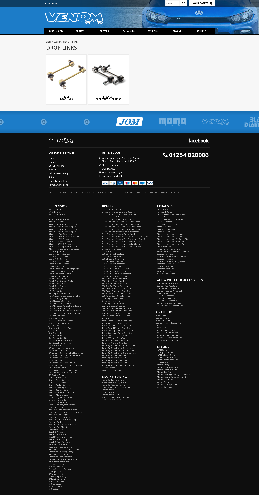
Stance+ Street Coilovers (59, 380)
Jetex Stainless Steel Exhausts (170, 219)
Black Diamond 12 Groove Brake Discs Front (121, 226)
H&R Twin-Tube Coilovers (60, 308)
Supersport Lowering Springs (61, 451)
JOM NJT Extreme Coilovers (61, 320)
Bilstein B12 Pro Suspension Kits (62, 234)
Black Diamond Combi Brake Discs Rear (119, 214)
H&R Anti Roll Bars (57, 315)
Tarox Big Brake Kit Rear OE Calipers (118, 365)
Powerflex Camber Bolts (59, 417)
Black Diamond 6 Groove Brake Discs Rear (120, 224)
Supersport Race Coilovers (60, 447)
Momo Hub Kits (164, 372)
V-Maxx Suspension (57, 464)
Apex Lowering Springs (59, 219)
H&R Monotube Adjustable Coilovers (65, 306)
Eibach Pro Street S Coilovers (61, 273)
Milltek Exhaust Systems (167, 229)
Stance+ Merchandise (58, 395)
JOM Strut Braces (56, 330)
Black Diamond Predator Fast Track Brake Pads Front (125, 236)
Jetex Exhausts (163, 209)
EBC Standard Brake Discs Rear (115, 271)
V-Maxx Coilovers (56, 466)
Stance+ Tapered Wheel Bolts (170, 291)
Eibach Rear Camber (58, 286)
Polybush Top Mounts (58, 427)
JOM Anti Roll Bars (56, 325)
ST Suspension (55, 471)
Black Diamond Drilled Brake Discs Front (119, 217)
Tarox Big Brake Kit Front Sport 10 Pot (118, 350)
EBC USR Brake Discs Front (113, 254)
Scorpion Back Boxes (166, 259)
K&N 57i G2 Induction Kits (166, 332)
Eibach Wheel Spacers (166, 293)
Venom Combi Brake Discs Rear (116, 315)
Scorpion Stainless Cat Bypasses (171, 261)
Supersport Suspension (59, 444)
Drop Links (66, 78)
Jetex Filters (160, 315)
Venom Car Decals (165, 387)
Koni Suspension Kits (58, 338)
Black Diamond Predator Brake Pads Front (120, 231)
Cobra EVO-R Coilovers (59, 264)
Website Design (55, 192)
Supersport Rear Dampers (60, 456)
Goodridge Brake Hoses (112, 298)
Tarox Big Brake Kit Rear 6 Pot (115, 357)
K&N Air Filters (161, 327)
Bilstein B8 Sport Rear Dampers (62, 231)
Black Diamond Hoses (111, 249)
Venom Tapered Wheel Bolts (170, 305)
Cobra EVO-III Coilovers (59, 261)
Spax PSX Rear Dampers (59, 442)
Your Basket (202, 3)
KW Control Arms (56, 375)
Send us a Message (112, 172)
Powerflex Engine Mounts (113, 380)
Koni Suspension (56, 335)
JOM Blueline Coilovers (59, 323)
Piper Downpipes (164, 246)
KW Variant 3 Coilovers (58, 360)
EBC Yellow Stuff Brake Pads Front (117, 293)
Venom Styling (163, 382)
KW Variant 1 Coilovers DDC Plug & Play (66, 353)
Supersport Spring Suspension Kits (64, 449)
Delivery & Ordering (58, 173)
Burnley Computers (74, 192)
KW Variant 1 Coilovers (58, 350)
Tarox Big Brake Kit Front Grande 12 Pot (119, 353)
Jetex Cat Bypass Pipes (167, 224)
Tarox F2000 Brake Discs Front (115, 340)
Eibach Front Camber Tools (61, 281)
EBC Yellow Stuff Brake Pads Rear (116, 296)
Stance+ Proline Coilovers (60, 385)
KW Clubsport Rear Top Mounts (62, 372)
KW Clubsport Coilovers (59, 367)
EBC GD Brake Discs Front (113, 259)
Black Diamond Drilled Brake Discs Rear (119, 219)
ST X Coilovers (55, 484)
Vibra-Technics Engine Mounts (115, 397)
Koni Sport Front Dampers (60, 340)
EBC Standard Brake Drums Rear (116, 276)
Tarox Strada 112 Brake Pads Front (117, 320)
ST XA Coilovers (55, 486)
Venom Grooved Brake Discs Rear (117, 310)
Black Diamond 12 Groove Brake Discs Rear (121, 229)
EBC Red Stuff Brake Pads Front (115, 283)
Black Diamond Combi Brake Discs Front (119, 212)
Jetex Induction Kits (163, 320)
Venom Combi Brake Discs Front (116, 313)
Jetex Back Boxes (164, 212)
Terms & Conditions (58, 184)
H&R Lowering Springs (58, 298)
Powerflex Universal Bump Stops (63, 419)
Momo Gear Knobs (165, 379)
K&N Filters (160, 325)
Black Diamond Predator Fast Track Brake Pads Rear (125, 239)
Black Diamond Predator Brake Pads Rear (120, 234)
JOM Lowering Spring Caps (60, 328)
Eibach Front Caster (57, 283)
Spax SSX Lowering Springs (60, 437)
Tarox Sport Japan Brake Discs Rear (117, 333)
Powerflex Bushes (56, 407)
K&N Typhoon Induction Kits (167, 335)
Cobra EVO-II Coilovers (58, 259)
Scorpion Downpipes (166, 266)
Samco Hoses (108, 389)
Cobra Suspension (56, 251)
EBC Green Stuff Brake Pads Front (116, 288)
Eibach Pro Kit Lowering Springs (62, 271)
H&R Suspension (56, 291)
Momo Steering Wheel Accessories (172, 377)
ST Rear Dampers (56, 481)
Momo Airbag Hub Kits (167, 369)
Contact (52, 161)
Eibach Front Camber (58, 278)
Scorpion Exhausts (165, 254)
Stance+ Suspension (57, 377)
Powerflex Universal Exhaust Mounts (173, 251)
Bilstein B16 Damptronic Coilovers (63, 246)
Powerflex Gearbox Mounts (114, 385)
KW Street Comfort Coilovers (61, 348)
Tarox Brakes (107, 318)
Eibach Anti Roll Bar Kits (59, 276)
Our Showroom (56, 165)
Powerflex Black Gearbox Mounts (116, 387)
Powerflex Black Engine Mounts (116, 382)
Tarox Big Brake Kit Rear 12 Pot (115, 362)
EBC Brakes (107, 251)
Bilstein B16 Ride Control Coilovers (64, 249)
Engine (177, 31)
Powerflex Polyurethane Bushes (63, 409)
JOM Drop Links (55, 333)
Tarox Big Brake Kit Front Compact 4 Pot (119, 345)
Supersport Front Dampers (60, 454)
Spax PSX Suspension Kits (60, 434)
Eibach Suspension (57, 266)
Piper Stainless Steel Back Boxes (171, 236)
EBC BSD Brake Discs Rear (113, 266)
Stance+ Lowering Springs (60, 387)
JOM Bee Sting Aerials (166, 357)
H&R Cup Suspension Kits (60, 293)
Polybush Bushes (56, 422)
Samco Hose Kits (109, 392)
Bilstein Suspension (57, 221)
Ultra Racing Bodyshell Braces (62, 404)
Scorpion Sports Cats (166, 264)
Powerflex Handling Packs (60, 414)
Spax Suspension (56, 429)
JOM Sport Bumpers (166, 352)
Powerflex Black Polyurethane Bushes (65, 412)
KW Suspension (55, 345)
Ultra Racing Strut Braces (59, 402)
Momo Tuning (163, 364)
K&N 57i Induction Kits (165, 330)
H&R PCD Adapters (165, 295)
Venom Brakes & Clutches (113, 306)
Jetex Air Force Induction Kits (168, 323)
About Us (53, 158)
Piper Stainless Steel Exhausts (170, 234)
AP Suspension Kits (57, 214)
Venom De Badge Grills (167, 384)
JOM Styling (162, 350)
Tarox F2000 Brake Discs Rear (115, 343)
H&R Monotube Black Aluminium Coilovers (67, 313)
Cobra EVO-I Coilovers (58, 256)
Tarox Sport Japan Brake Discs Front (117, 330)
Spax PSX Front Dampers (59, 439)
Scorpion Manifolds (165, 268)
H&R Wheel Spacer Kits (167, 300)
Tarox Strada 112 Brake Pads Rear (116, 323)
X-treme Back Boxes (166, 273)
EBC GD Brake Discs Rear (113, 261)
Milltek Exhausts (164, 226)
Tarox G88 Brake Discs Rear (114, 338)
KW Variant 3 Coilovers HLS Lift (62, 362)
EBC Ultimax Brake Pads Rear (114, 281)
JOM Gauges (162, 362)
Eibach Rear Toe (56, 288)
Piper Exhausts (163, 231)
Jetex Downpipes (164, 221)
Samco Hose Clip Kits (111, 394)
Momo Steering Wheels (167, 367)
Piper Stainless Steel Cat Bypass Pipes (173, 239)
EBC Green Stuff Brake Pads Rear (116, 291)
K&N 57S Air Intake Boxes (166, 340)
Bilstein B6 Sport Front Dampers (63, 224)
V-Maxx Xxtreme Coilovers (60, 469)
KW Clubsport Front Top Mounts (63, 370)
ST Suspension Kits (57, 474)
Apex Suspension (56, 217)
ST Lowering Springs (57, 476)
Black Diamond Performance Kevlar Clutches (122, 244)
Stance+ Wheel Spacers (167, 283)
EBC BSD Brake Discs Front (113, 264)
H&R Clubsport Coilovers (59, 301)
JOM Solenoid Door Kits (167, 359)
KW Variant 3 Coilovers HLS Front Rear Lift (67, 365)
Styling (201, 31)
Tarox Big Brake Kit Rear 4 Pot (115, 355)
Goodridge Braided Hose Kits (115, 303)
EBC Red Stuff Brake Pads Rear (115, 286)
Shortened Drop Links (108, 78)
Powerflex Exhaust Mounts (168, 249)
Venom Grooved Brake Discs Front (117, 308)
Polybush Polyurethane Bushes (62, 424)
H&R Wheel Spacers (166, 298)
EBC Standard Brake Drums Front (116, 273)
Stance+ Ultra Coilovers (59, 382)
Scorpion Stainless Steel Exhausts (171, 256)
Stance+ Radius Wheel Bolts (169, 288)
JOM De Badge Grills (166, 355)
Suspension (56, 31)
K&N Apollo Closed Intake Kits (168, 337)
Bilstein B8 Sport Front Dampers (63, 229)
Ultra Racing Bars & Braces (60, 397)
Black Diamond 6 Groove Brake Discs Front (121, 221)
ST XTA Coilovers (56, 489)
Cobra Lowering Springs (59, 254)
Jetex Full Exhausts (165, 217)
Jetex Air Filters (162, 318)
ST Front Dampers (57, 479)
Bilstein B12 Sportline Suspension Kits (65, 236)
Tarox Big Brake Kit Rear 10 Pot (115, 360)
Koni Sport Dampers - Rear (60, 343)
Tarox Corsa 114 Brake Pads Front (116, 325)
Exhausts (129, 31)
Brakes (80, 31)
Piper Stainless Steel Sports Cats (171, 244)
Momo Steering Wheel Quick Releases (174, 374)
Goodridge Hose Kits (111, 301)
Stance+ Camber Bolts (58, 390)
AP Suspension (55, 209)
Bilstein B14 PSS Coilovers (60, 239)
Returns (52, 177)
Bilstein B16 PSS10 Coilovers (61, 244)
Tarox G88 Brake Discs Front (114, 335)
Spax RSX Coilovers (57, 432)
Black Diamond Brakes (112, 209)
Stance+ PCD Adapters (167, 286)
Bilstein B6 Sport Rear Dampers (62, 226)
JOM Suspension (56, 318)
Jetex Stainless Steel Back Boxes (171, 214)
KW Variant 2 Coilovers (58, 357)
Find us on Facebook (112, 176)
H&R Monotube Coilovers (60, 303)
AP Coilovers (54, 212)
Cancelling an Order (58, 180)
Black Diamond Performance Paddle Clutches (122, 246)
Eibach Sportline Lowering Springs (64, 268)
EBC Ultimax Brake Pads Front (115, 278)
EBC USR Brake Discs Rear (113, 256)
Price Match (54, 169)
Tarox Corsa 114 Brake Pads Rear (116, 328)
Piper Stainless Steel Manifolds (170, 241)
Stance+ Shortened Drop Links (62, 392)
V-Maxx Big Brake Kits (111, 370)
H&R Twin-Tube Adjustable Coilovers (65, 310)
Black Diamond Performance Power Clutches (122, 241)
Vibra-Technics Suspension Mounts (64, 459)
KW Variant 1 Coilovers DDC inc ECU (64, 355)
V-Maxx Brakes (108, 367)
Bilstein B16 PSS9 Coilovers (60, 241)
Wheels (153, 31)
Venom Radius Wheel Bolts (169, 303)
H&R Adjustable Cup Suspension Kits (64, 296)
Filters (104, 31)
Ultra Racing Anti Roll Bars (60, 400)
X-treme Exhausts (164, 271)
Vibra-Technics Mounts (59, 461)
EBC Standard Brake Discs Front (116, 268)
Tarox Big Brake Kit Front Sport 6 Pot (118, 348)
